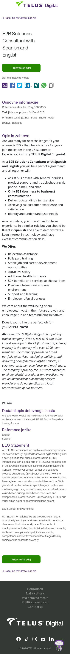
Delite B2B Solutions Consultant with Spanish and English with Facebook (12, 85)
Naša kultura (35, 593)
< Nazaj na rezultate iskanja (19, 18)
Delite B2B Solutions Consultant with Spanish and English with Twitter (19, 85)
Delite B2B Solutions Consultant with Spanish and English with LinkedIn (28, 85)
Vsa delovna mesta (35, 598)
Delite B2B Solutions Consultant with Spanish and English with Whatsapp (43, 85)
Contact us (35, 607)
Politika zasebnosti (35, 602)
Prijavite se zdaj (21, 68)
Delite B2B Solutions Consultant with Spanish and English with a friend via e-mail (4, 85)
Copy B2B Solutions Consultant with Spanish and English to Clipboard (51, 85)
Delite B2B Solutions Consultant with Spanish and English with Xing (36, 85)
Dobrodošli (35, 589)
